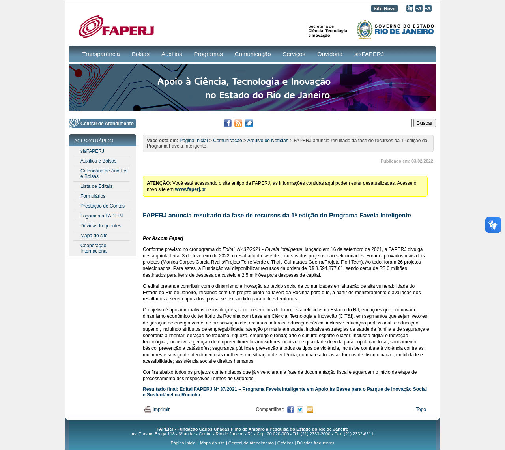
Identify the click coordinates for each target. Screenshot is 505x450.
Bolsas (141, 54)
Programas (208, 54)
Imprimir (157, 409)
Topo (421, 409)
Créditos (285, 443)
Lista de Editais (96, 186)
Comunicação (253, 54)
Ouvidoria (329, 54)
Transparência (101, 54)
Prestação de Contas (102, 206)
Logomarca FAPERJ (101, 216)
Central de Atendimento (251, 443)
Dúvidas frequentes (100, 226)
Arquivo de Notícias (267, 140)
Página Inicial (194, 140)
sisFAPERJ (369, 54)
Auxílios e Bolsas (98, 161)
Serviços (294, 54)
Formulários (92, 196)
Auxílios (171, 54)
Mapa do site (94, 235)
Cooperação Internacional (94, 248)
